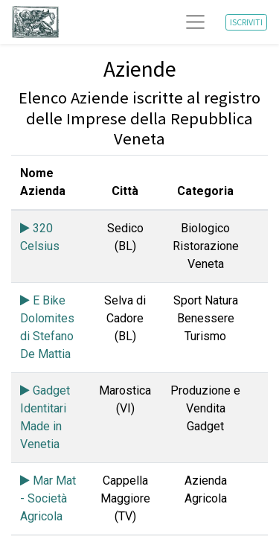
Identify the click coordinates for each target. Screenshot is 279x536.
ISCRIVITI (246, 22)
